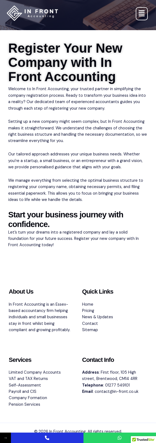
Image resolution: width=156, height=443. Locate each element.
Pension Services (24, 404)
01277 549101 (117, 385)
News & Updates (97, 317)
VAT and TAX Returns (28, 378)
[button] (142, 13)
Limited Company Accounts (35, 372)
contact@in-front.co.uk (116, 391)
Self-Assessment (25, 385)
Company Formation (28, 398)
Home (87, 304)
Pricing (88, 310)
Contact (90, 323)
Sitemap (90, 330)
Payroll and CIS (22, 391)
